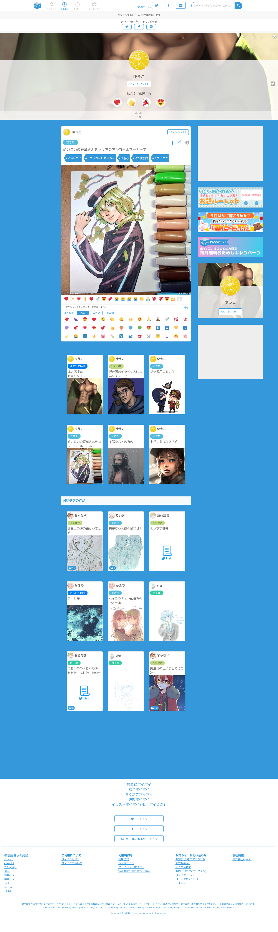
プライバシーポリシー (131, 867)
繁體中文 (9, 879)
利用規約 (123, 859)
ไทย (6, 883)
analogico (146, 912)
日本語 (8, 891)
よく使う (69, 313)
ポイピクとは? (70, 859)
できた (70, 142)
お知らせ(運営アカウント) (190, 859)
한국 (7, 871)
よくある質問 (183, 867)
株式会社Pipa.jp (242, 859)
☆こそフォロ (139, 84)
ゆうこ (139, 76)
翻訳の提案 (21, 855)
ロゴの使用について (187, 879)
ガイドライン (126, 863)
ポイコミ (180, 883)
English (8, 859)
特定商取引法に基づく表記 (134, 871)
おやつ (96, 313)
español (9, 863)
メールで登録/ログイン (139, 838)
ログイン (139, 818)
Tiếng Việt (10, 867)
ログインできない (185, 875)
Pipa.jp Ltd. (161, 912)
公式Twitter (182, 863)
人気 (82, 313)
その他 (110, 313)
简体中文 (9, 875)
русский (9, 887)
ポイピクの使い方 (71, 863)
